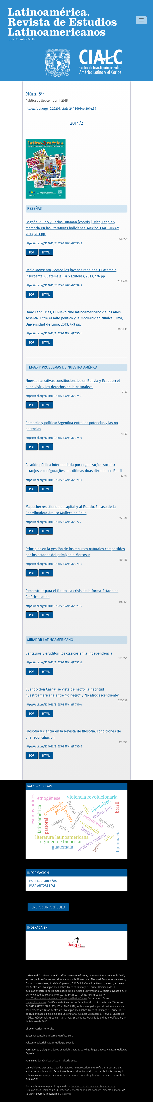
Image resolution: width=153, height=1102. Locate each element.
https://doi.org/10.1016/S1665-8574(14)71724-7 (53, 396)
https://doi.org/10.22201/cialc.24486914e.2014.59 (61, 108)
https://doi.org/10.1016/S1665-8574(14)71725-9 (54, 438)
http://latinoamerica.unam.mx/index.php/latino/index (56, 998)
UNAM (32, 1093)
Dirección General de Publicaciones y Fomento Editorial (90, 1089)
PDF (31, 252)
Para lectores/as (43, 881)
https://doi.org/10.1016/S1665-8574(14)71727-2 (53, 522)
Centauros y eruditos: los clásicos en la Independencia (69, 653)
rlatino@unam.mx (36, 1002)
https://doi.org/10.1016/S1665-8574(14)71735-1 (53, 333)
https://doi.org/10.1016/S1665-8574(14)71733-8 (54, 243)
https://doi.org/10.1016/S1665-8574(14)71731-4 (54, 704)
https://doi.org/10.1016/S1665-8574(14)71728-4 (54, 564)
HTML (46, 252)
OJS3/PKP (65, 1093)
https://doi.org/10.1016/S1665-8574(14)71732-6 (54, 746)
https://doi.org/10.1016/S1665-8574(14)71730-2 (54, 662)
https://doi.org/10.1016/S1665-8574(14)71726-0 (54, 480)
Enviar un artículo (48, 907)
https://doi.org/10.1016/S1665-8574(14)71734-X (54, 285)
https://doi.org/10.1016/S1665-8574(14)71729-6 (54, 606)
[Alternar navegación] (141, 20)
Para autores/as (42, 885)
